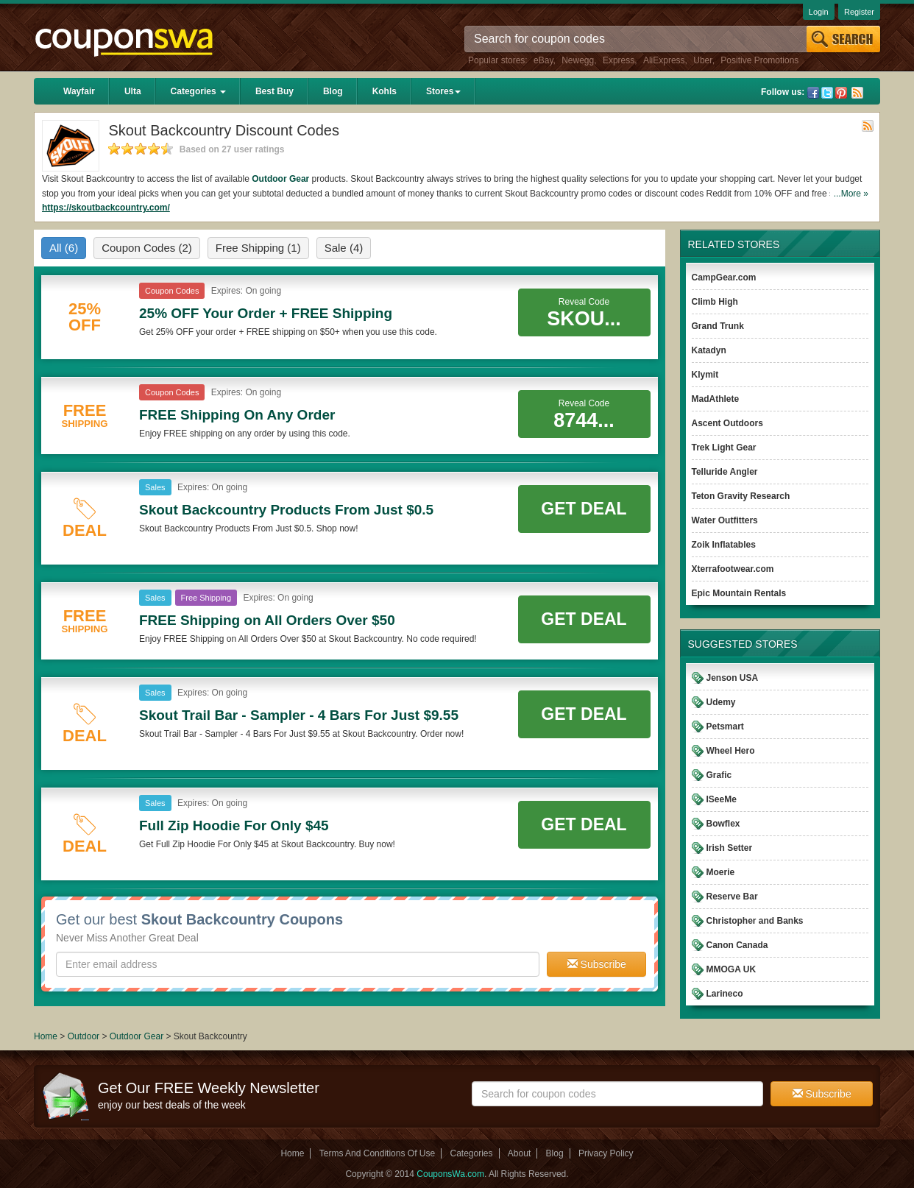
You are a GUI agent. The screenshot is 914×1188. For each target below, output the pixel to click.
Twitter (827, 93)
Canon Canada (737, 945)
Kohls (384, 91)
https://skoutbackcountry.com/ (106, 207)
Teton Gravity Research (741, 496)
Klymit (705, 375)
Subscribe (596, 964)
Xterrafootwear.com (733, 569)
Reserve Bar (732, 896)
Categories (198, 91)
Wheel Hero (730, 751)
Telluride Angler (725, 472)
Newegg (577, 60)
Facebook (813, 93)
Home (45, 1036)
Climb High (715, 302)
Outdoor (83, 1036)
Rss (857, 93)
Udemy (721, 702)
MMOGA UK (731, 969)
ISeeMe (721, 799)
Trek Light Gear (724, 447)
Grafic (719, 775)
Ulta (132, 91)
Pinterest (841, 93)
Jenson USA (732, 678)
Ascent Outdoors (727, 423)
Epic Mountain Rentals (739, 593)
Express (618, 60)
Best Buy (274, 91)
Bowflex (723, 823)
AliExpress (664, 60)
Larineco (724, 994)
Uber (702, 60)
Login (819, 11)
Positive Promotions (759, 60)
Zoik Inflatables (724, 545)
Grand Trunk (718, 326)
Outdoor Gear (280, 179)
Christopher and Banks (755, 921)
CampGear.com (724, 277)
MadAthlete (716, 399)
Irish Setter (729, 848)
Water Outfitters (725, 520)
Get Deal (583, 508)
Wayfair (79, 91)
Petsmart (725, 726)
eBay (543, 60)
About (519, 1153)
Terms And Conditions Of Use (377, 1153)
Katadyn (709, 350)
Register (859, 11)
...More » (851, 193)
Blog (333, 91)
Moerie (720, 872)
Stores (443, 91)
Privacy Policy (606, 1153)
